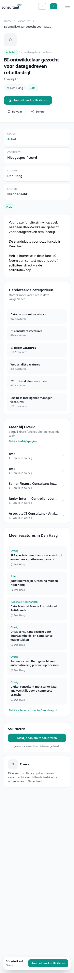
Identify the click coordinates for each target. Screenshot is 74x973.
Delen (37, 111)
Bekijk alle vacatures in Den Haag (33, 710)
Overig (11, 79)
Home (8, 21)
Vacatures (24, 21)
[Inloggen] (42, 6)
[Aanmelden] (53, 6)
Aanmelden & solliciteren (28, 100)
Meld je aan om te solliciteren (37, 738)
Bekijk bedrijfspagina (23, 441)
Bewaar (14, 111)
